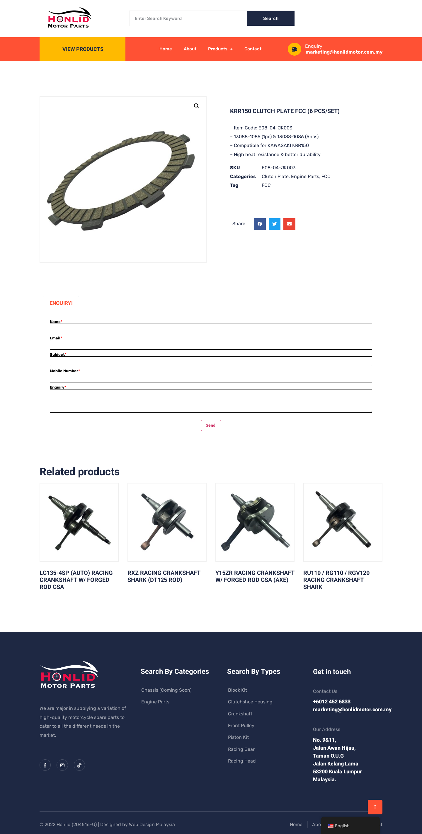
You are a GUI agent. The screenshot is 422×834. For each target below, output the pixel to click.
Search (270, 18)
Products (220, 49)
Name (56, 322)
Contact (252, 49)
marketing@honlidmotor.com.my (344, 52)
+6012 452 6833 (331, 702)
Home (165, 49)
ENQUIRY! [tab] (61, 303)
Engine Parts (305, 176)
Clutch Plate (275, 176)
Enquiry (58, 387)
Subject (58, 354)
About (190, 49)
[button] (196, 106)
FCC (326, 176)
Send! (211, 425)
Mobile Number (65, 371)
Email (56, 338)
